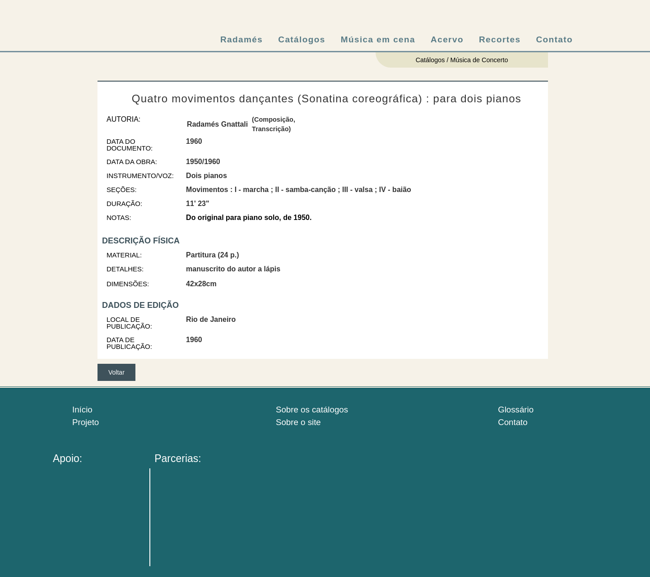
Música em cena (378, 39)
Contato (554, 39)
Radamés (241, 39)
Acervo (447, 39)
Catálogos (301, 39)
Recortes (500, 39)
